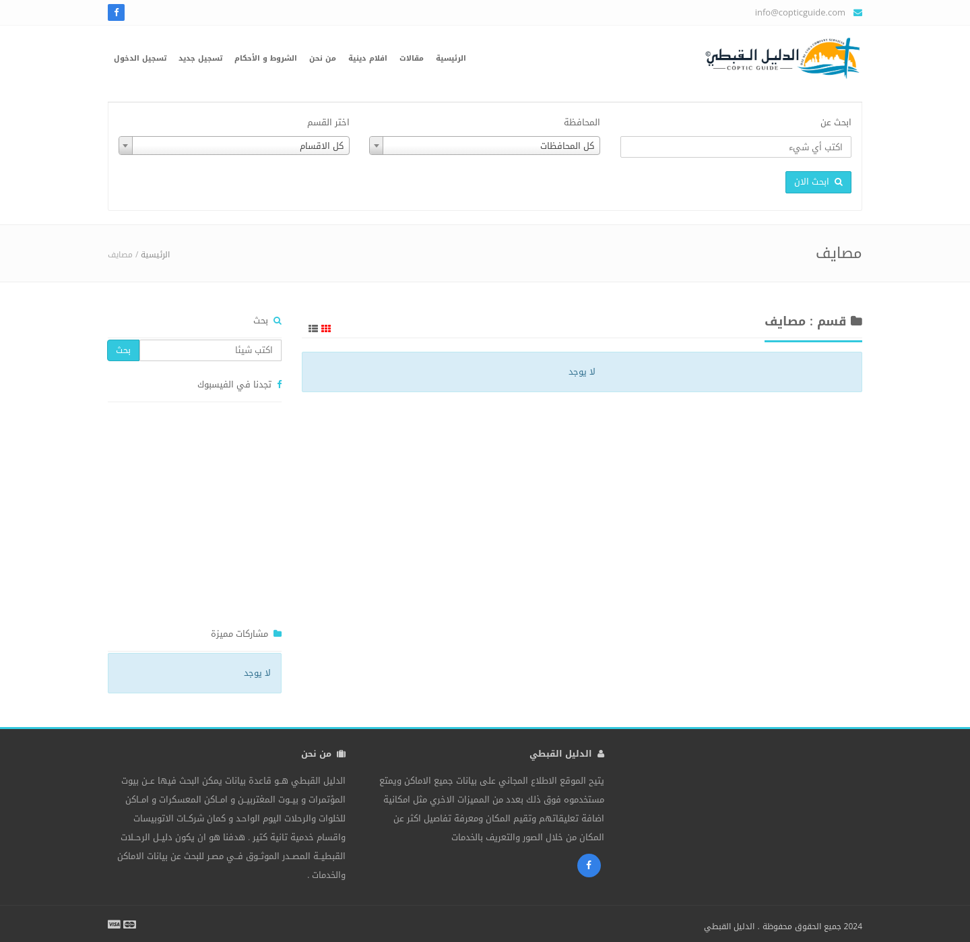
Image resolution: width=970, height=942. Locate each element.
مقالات (411, 58)
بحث (123, 350)
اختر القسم (328, 122)
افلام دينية (367, 58)
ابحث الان (818, 181)
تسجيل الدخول (140, 58)
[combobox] (484, 145)
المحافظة (582, 122)
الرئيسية (451, 58)
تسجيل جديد (200, 58)
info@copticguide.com (800, 12)
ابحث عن (835, 122)
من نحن (322, 58)
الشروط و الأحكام (265, 58)
